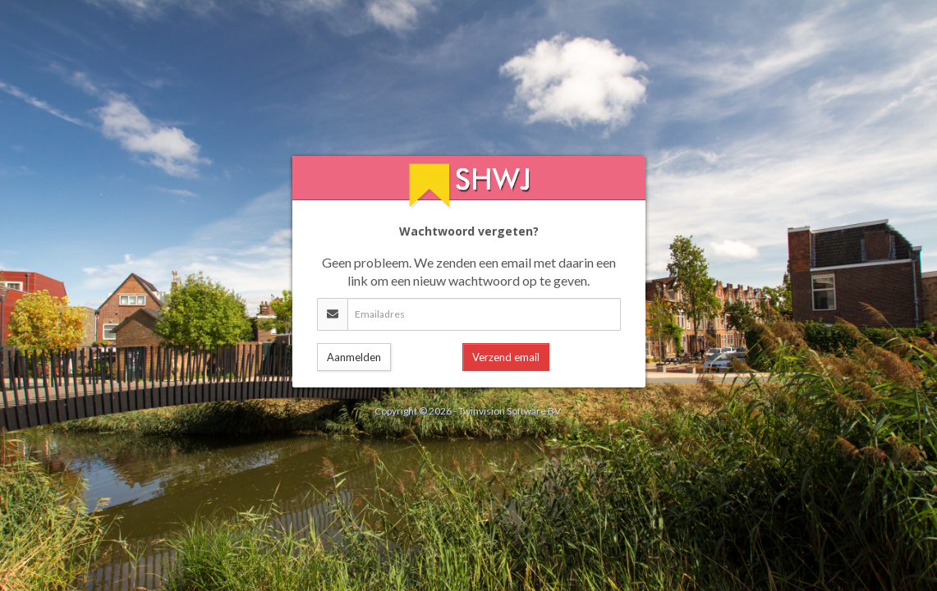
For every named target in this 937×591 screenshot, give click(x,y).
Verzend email (506, 357)
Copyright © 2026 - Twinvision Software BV (467, 411)
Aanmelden (354, 357)
